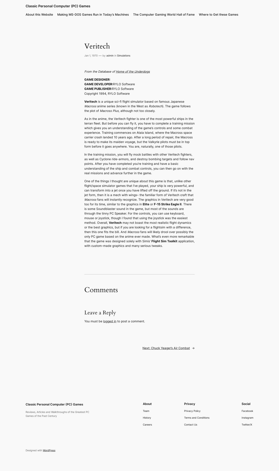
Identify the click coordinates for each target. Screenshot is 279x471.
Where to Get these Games (218, 14)
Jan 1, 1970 (91, 55)
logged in (109, 321)
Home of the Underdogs (133, 71)
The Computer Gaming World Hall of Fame (164, 14)
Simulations (123, 55)
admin (110, 55)
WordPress (49, 450)
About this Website (39, 14)
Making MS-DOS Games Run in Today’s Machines (93, 14)
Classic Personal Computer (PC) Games (58, 6)
